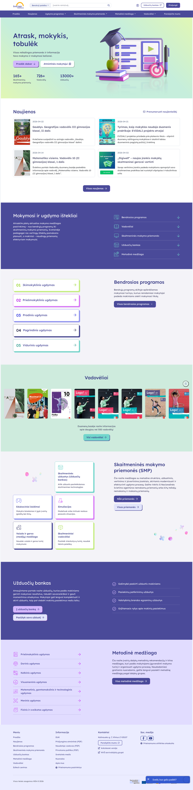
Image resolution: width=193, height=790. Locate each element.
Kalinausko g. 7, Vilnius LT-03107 (112, 737)
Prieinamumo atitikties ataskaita (157, 743)
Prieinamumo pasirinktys (69, 767)
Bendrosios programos (23, 746)
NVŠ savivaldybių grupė (111, 752)
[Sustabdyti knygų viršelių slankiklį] (186, 384)
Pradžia (16, 14)
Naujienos (32, 14)
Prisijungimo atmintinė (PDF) (69, 741)
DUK (58, 737)
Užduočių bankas (21, 754)
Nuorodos (60, 759)
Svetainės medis (63, 754)
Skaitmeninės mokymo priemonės (90, 14)
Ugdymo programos (54, 14)
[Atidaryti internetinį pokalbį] (168, 779)
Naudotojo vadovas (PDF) (68, 746)
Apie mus (60, 763)
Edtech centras (20, 767)
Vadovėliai (149, 14)
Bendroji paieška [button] (39, 5)
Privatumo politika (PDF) (67, 750)
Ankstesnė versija (107, 748)
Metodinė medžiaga (124, 14)
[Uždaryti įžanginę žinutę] (148, 779)
